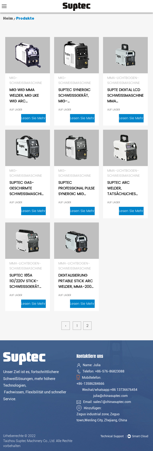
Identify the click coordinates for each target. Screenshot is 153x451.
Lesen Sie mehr (33, 118)
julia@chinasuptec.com (110, 396)
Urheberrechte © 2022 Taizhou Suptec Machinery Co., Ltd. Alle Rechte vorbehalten (37, 441)
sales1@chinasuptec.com (112, 402)
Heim (8, 18)
